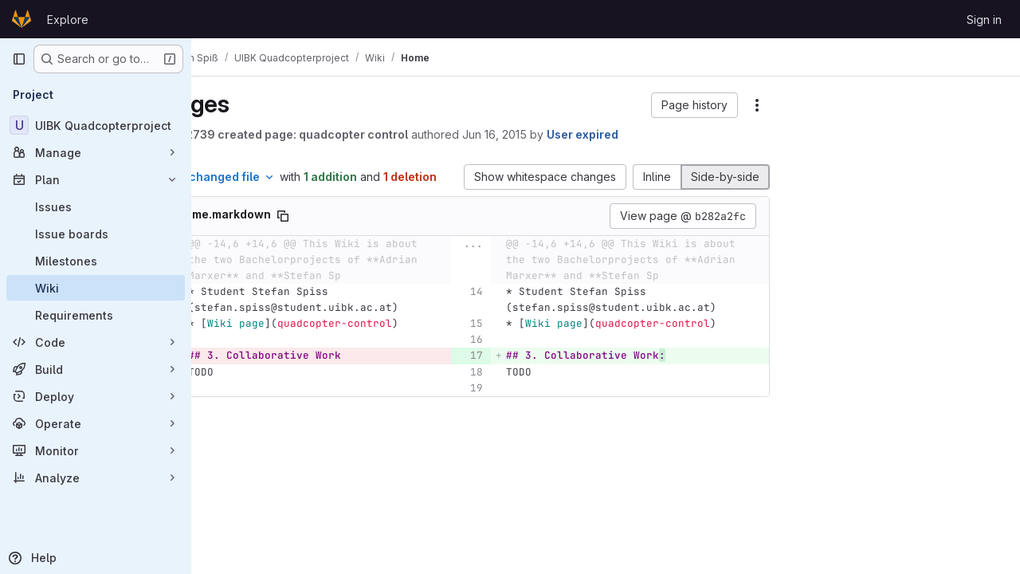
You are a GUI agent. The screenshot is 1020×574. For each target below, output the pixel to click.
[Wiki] (95, 288)
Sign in (984, 19)
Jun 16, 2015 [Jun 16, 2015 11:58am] (572, 134)
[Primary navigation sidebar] (19, 59)
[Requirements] (95, 315)
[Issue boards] (95, 233)
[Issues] (95, 206)
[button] (694, 105)
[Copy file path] (361, 232)
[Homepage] (21, 19)
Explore (67, 19)
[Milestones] (95, 260)
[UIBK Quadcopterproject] (95, 125)
